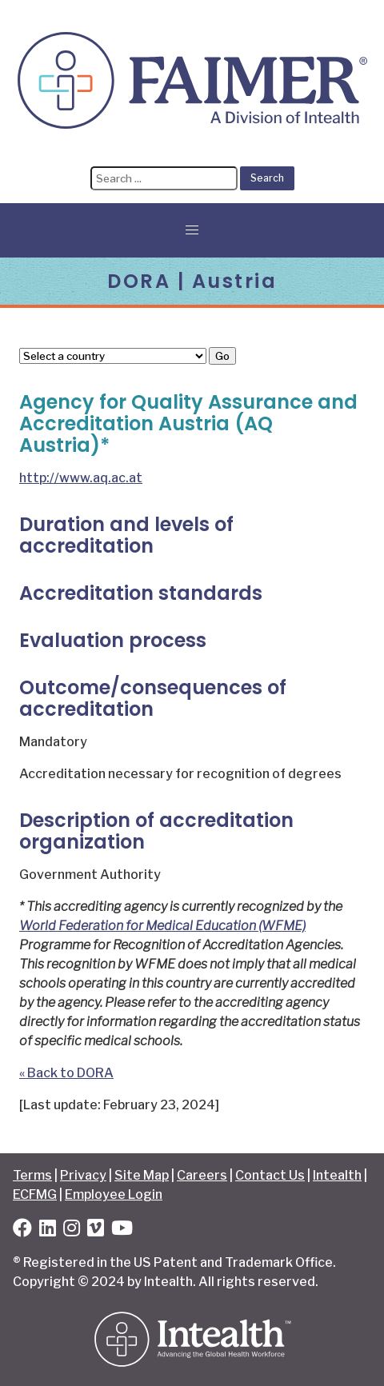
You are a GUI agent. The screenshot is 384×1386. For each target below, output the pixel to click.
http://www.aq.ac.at (80, 477)
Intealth (337, 1175)
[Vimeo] (95, 1230)
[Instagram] (71, 1230)
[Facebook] (22, 1230)
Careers (202, 1175)
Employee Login (113, 1194)
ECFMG (35, 1194)
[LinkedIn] (47, 1230)
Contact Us (270, 1175)
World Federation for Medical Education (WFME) (162, 925)
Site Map (141, 1175)
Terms (32, 1175)
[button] (192, 230)
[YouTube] (122, 1230)
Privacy (83, 1175)
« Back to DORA (66, 1072)
